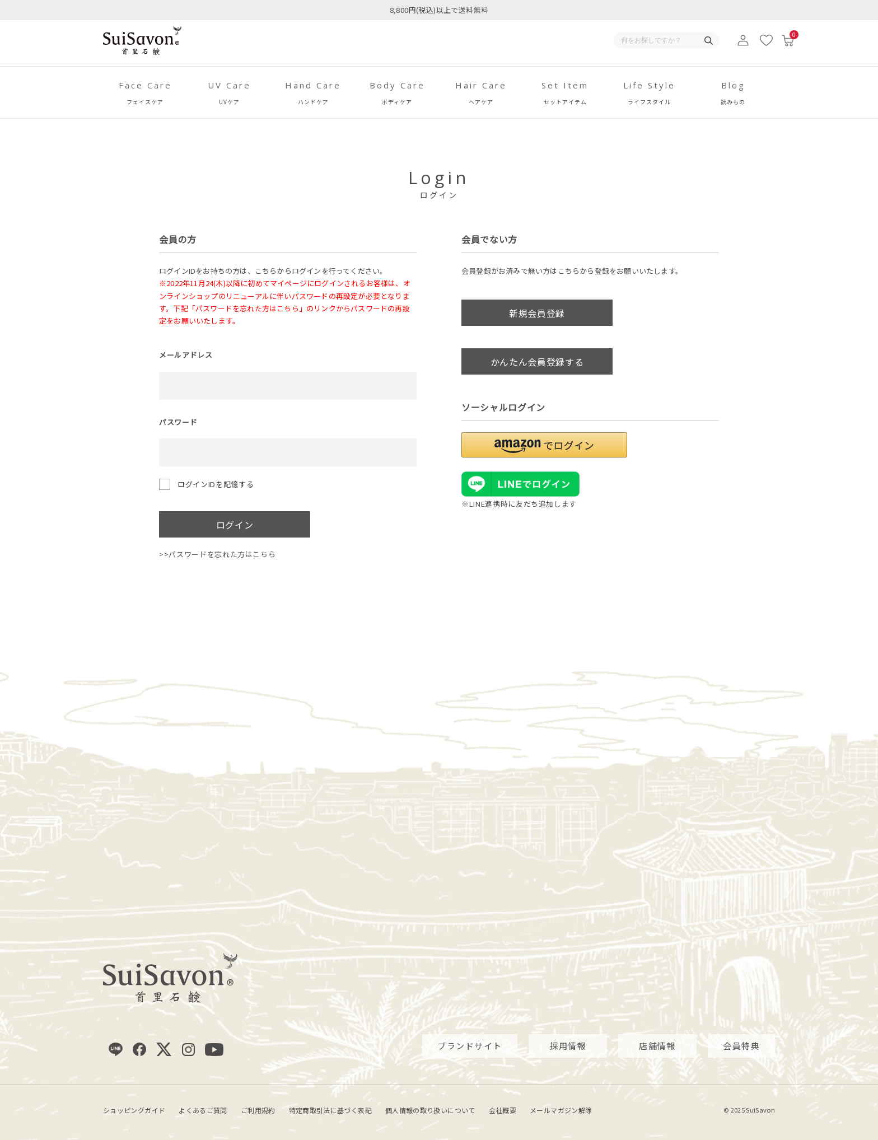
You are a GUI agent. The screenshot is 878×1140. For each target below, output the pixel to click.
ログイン (235, 524)
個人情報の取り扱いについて (430, 1109)
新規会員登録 (537, 313)
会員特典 (741, 1046)
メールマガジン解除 (561, 1109)
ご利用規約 (258, 1109)
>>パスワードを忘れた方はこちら (217, 554)
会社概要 (502, 1109)
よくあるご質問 (203, 1109)
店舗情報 (657, 1046)
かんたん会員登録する (537, 361)
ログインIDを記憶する (216, 484)
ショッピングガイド (134, 1109)
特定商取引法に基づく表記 (330, 1109)
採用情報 (567, 1046)
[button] (544, 444)
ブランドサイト (469, 1046)
